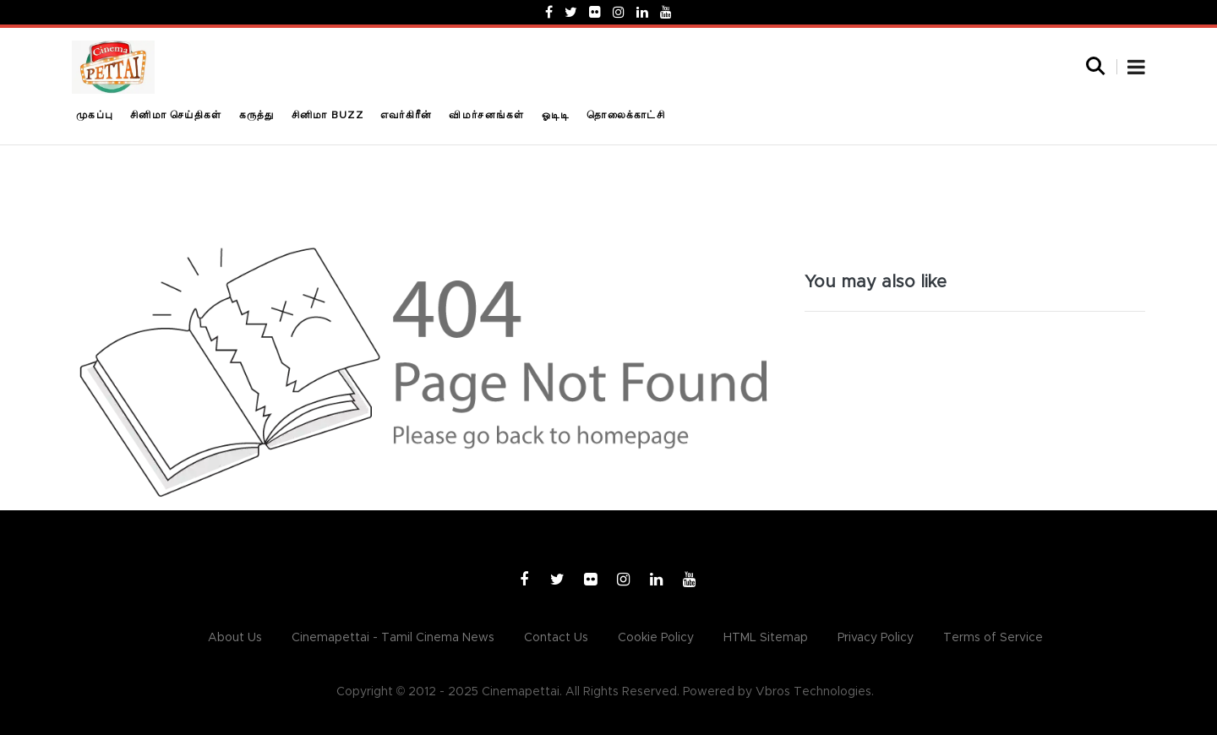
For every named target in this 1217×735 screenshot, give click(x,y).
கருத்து (257, 115)
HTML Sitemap (765, 638)
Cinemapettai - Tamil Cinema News (393, 638)
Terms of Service (993, 638)
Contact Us (556, 638)
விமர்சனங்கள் (486, 115)
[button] (1136, 69)
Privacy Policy (876, 638)
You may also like (876, 282)
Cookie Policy (656, 638)
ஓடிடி (556, 115)
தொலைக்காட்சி (626, 115)
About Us (235, 638)
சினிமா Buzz (327, 115)
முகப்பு (94, 115)
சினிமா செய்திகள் (175, 115)
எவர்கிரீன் (406, 115)
